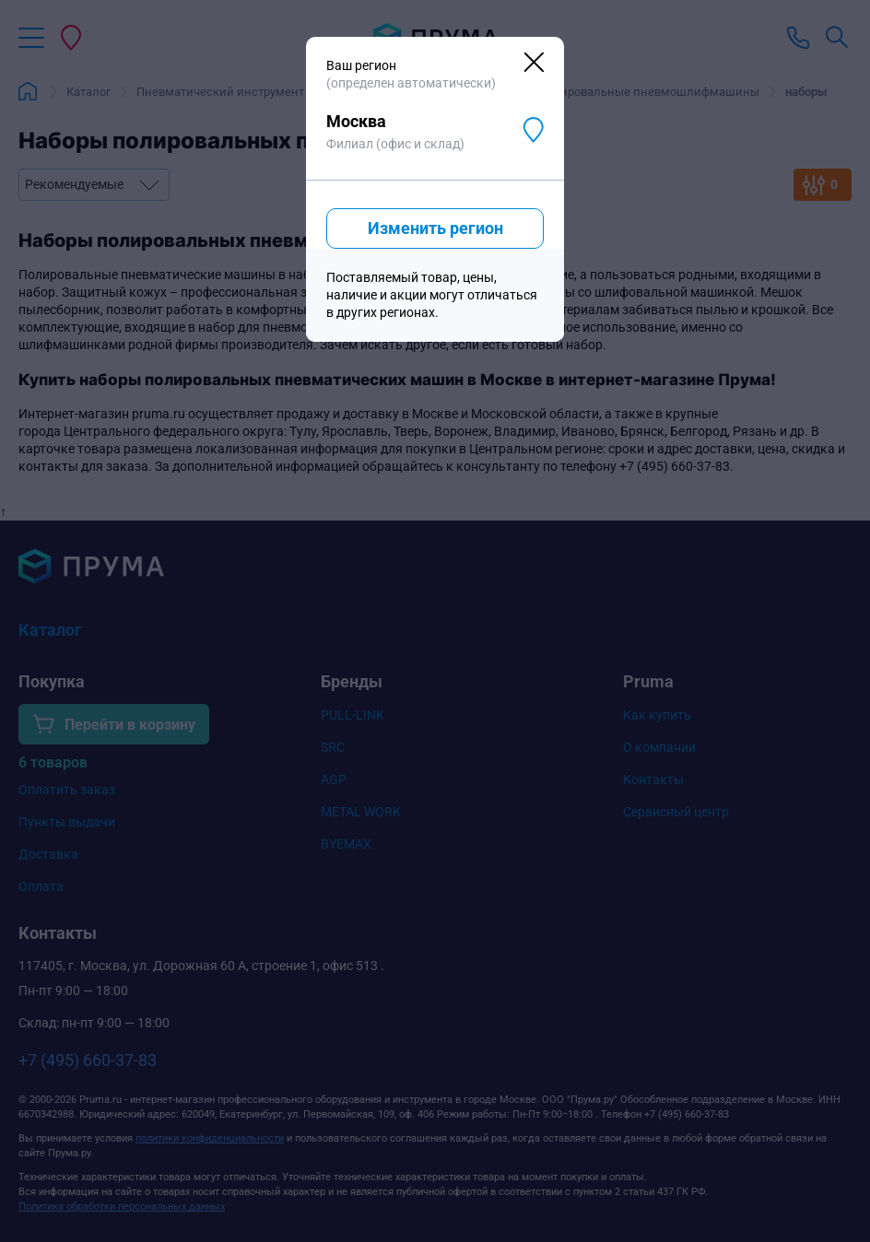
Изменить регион (435, 228)
